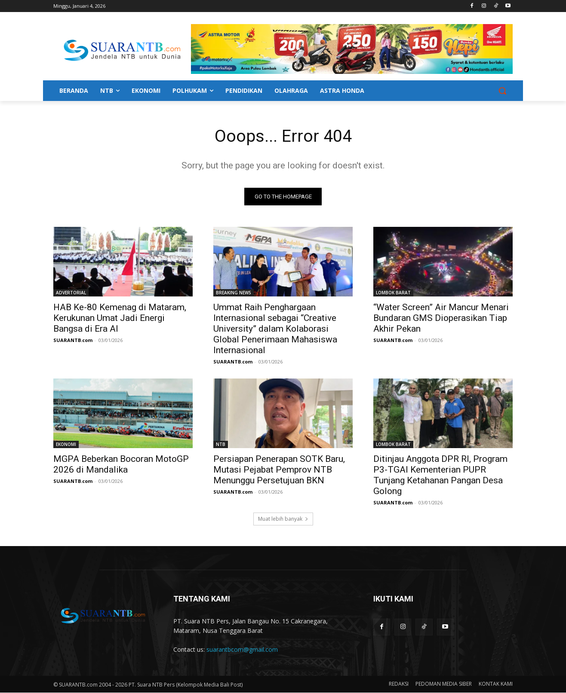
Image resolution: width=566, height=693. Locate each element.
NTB (220, 445)
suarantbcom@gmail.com (242, 650)
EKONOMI (66, 445)
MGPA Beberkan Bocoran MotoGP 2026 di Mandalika (121, 464)
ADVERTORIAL (71, 293)
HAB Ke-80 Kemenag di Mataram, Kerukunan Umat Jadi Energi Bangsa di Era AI (119, 318)
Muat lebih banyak (283, 519)
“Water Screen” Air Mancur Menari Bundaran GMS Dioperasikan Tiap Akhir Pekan (441, 318)
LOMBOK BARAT (393, 293)
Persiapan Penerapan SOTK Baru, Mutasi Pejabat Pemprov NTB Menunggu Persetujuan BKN (279, 470)
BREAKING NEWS (233, 293)
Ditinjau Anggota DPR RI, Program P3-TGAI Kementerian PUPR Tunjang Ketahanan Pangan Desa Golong (440, 475)
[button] (502, 90)
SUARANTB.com (72, 340)
